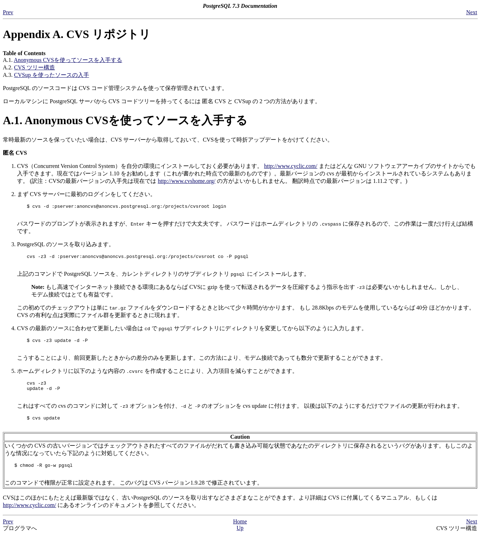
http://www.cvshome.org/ (186, 181)
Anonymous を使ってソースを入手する (68, 60)
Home (240, 535)
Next (471, 12)
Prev (8, 12)
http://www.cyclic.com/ (290, 166)
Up (240, 542)
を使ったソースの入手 (51, 75)
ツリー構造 (34, 67)
